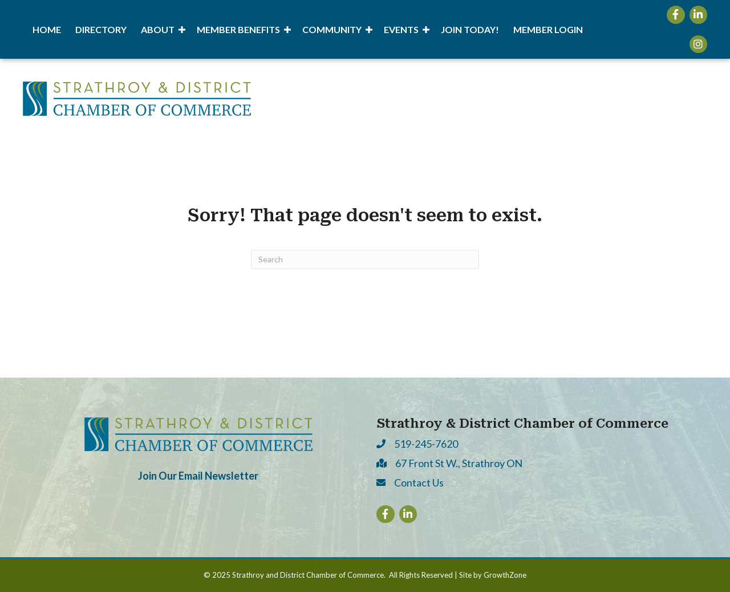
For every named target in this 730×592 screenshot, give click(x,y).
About (158, 29)
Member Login (548, 29)
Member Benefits (238, 29)
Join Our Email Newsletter (198, 475)
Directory (101, 29)
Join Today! (470, 29)
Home (47, 29)
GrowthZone (505, 574)
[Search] (365, 259)
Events (401, 29)
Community (332, 29)
